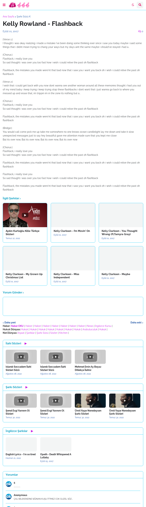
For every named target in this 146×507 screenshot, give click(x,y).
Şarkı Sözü (42, 332)
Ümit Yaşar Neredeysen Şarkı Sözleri (88, 412)
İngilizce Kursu (103, 326)
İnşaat (21, 332)
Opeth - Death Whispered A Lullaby (55, 456)
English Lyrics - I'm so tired (21, 454)
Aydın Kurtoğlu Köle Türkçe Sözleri (22, 232)
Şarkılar (30, 332)
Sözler (53, 332)
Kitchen (63, 332)
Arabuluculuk (90, 329)
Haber (28, 326)
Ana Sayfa (8, 16)
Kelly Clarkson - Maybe (116, 274)
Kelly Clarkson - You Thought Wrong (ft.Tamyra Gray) (119, 232)
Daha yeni (10, 322)
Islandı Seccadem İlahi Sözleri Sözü (18, 368)
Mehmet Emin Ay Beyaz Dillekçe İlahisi (88, 368)
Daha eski (136, 322)
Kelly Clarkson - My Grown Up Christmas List (24, 276)
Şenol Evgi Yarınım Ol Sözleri (18, 412)
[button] (4, 5)
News (90, 326)
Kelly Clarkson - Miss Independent (66, 276)
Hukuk (24, 329)
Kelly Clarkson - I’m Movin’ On (72, 231)
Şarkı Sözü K (24, 16)
